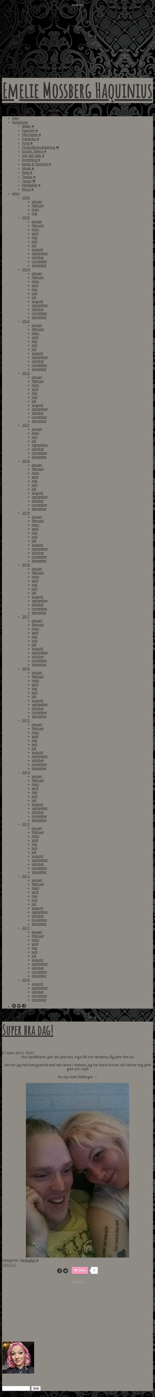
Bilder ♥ (28, 126)
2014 (26, 772)
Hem (15, 118)
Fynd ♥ (27, 143)
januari (37, 202)
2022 (26, 373)
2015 (26, 720)
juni (34, 241)
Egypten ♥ (30, 130)
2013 (26, 824)
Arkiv (16, 194)
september (40, 253)
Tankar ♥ (28, 177)
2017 (26, 617)
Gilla (81, 1270)
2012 (26, 876)
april (35, 233)
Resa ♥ (27, 173)
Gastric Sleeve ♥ (34, 151)
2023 (26, 321)
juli (34, 245)
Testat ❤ (28, 181)
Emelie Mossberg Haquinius (77, 90)
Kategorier (20, 122)
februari (38, 206)
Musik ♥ (28, 168)
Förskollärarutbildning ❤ (40, 147)
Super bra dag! (27, 1030)
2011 (26, 928)
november (39, 261)
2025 (26, 218)
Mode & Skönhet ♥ (36, 164)
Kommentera (9, 1265)
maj (34, 214)
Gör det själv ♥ (33, 156)
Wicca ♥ (27, 189)
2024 (26, 269)
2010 (26, 980)
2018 (26, 565)
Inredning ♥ (31, 160)
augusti (37, 249)
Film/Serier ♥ (31, 135)
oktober (38, 257)
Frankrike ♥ (30, 139)
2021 (26, 425)
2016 (26, 669)
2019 (26, 513)
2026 (26, 198)
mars (35, 210)
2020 (26, 461)
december (39, 265)
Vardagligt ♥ (31, 185)
